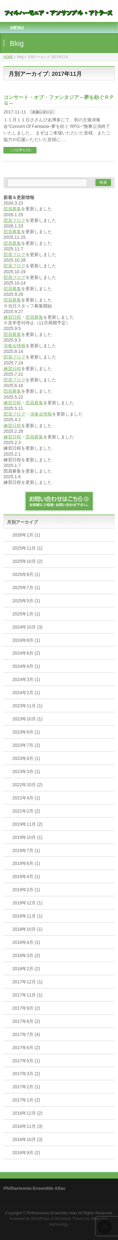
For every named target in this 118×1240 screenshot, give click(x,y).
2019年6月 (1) (26, 863)
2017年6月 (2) (26, 1047)
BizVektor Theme (69, 1218)
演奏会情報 (14, 345)
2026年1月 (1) (26, 534)
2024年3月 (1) (26, 679)
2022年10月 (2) (27, 784)
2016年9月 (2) (26, 1152)
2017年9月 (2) (26, 1008)
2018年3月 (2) (26, 955)
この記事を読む (21, 150)
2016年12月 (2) (27, 1113)
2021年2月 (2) (26, 811)
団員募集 (12, 208)
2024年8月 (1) (26, 640)
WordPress (40, 1218)
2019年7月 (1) (26, 850)
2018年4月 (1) (26, 942)
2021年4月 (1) (26, 797)
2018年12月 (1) (27, 902)
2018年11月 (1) (27, 915)
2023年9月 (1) (26, 732)
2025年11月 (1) (27, 548)
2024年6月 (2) (26, 653)
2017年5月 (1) (26, 1060)
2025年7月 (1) (26, 587)
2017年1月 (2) (26, 1099)
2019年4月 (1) (26, 876)
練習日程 (12, 317)
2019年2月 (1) (26, 889)
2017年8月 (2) (26, 1021)
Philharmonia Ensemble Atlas (52, 1213)
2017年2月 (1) (26, 1086)
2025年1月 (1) (26, 613)
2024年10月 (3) (27, 627)
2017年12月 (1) (27, 981)
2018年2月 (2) (26, 968)
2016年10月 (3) (27, 1139)
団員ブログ (14, 220)
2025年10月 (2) (27, 561)
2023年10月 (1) (27, 718)
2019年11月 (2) (27, 824)
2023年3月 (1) (26, 771)
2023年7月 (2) (26, 745)
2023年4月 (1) (26, 758)
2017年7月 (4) (26, 1034)
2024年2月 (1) (26, 692)
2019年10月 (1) (27, 837)
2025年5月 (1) (26, 600)
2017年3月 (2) (26, 1073)
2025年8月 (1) (26, 574)
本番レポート (42, 112)
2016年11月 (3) (27, 1126)
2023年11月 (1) (27, 705)
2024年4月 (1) (26, 666)
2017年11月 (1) (27, 994)
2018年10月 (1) (27, 929)
